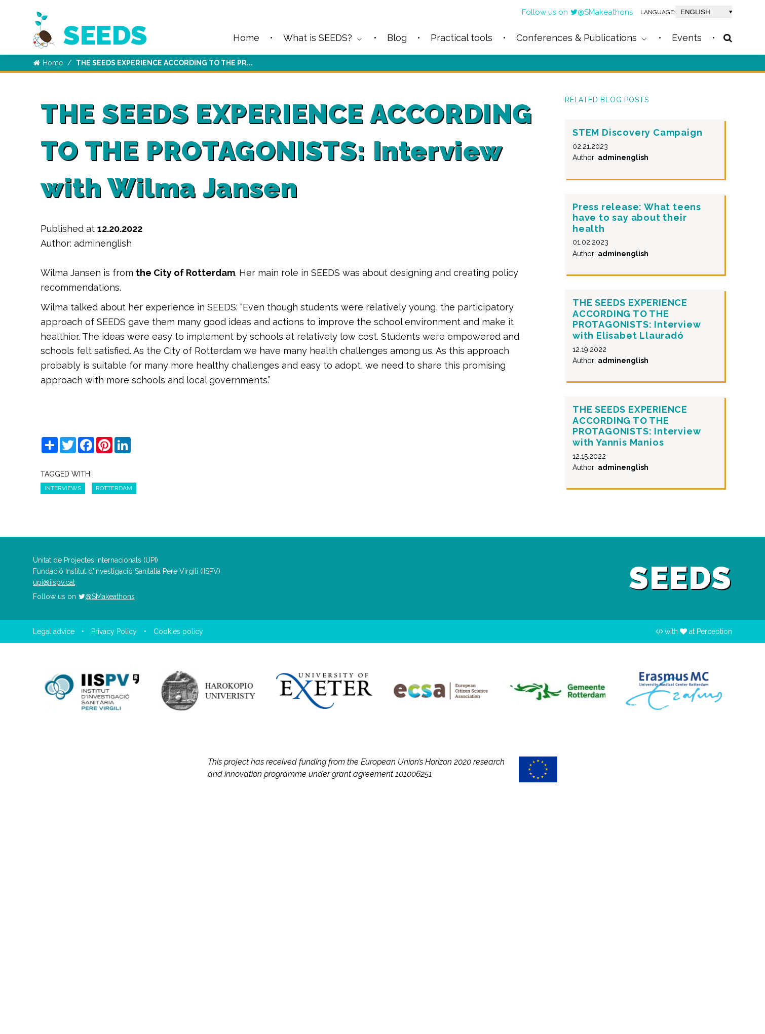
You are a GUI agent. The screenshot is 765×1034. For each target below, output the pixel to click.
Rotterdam (114, 706)
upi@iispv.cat (54, 801)
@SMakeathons (601, 12)
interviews (63, 706)
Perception (714, 850)
